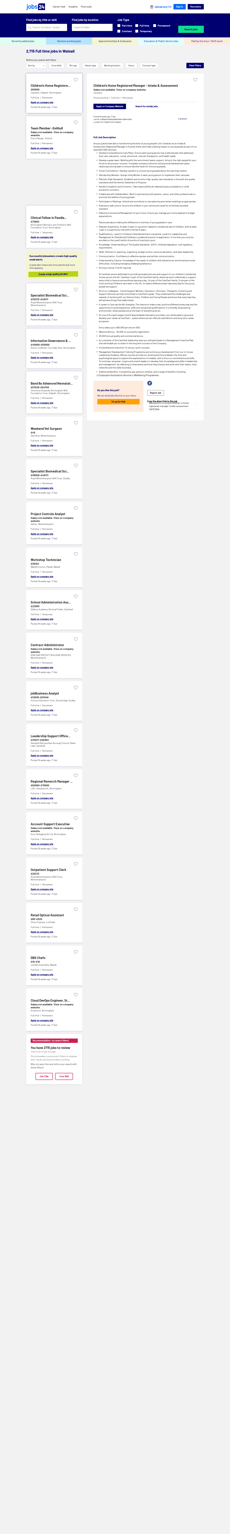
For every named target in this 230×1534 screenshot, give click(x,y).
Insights (73, 6)
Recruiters (195, 6)
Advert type (90, 65)
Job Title (44, 1076)
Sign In (179, 6)
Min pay (73, 65)
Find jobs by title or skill (41, 20)
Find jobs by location (85, 20)
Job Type (123, 20)
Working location (112, 65)
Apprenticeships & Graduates (115, 41)
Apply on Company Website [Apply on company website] (109, 106)
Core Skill (64, 1076)
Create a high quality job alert (56, 274)
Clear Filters (195, 65)
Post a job (86, 6)
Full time (142, 25)
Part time (124, 25)
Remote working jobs (69, 41)
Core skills (56, 65)
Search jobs (191, 29)
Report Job (155, 392)
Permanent (161, 25)
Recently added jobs (23, 41)
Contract (124, 31)
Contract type (149, 65)
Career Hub (59, 6)
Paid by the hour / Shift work (207, 41)
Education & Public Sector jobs (161, 41)
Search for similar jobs (146, 106)
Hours (131, 65)
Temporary (143, 31)
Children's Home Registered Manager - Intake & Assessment (135, 85)
